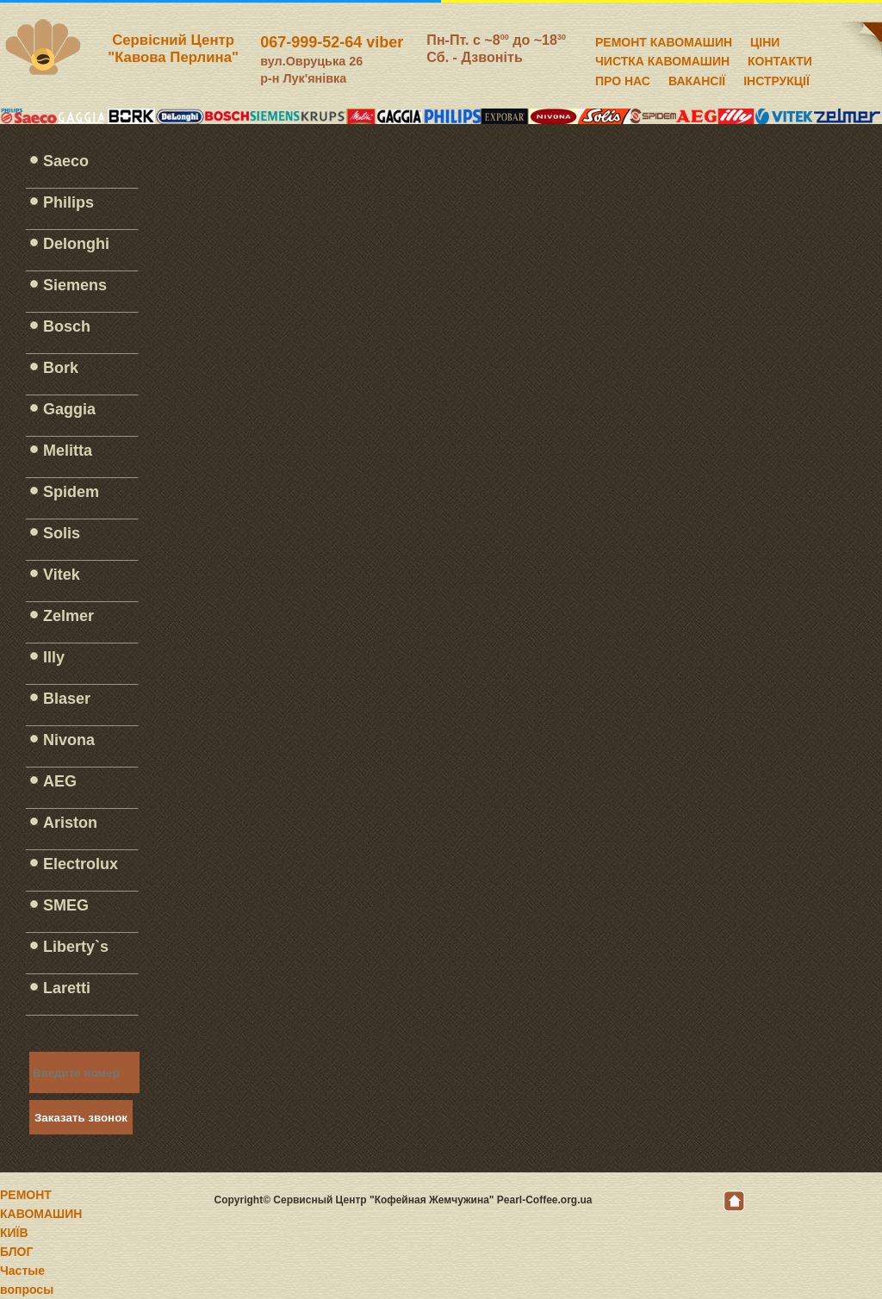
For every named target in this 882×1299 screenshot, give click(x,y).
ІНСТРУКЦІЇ (776, 78)
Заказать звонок (80, 1117)
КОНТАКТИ (780, 58)
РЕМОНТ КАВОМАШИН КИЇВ (41, 1214)
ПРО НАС (622, 78)
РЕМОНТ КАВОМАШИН (663, 39)
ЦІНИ (765, 39)
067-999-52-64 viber (331, 42)
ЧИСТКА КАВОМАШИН (662, 58)
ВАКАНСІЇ (696, 78)
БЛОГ (16, 1252)
